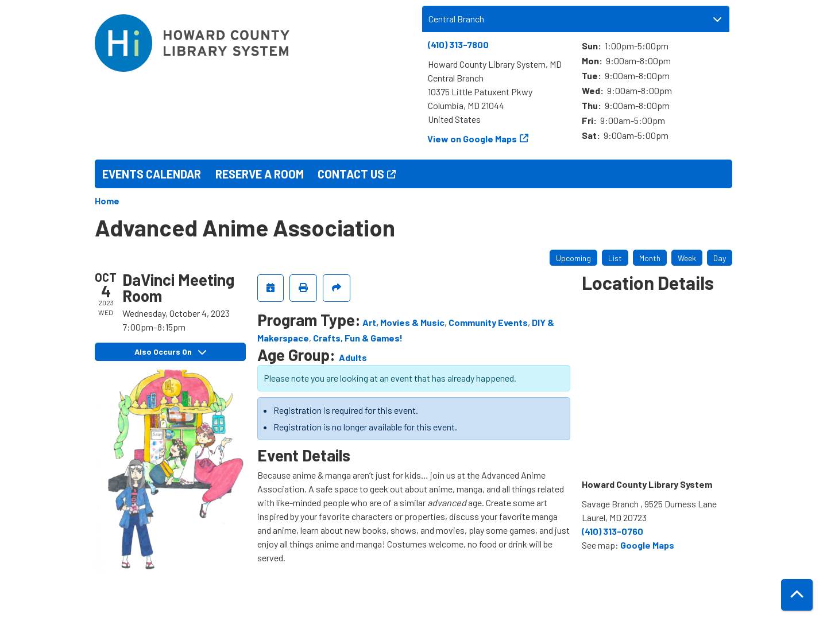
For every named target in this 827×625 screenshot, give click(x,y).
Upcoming (573, 258)
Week (687, 258)
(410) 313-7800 (458, 44)
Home (107, 200)
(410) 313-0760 (612, 531)
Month (649, 258)
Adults (353, 357)
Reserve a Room (259, 174)
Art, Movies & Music (403, 322)
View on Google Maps (472, 138)
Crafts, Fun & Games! (358, 337)
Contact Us (351, 174)
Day (719, 258)
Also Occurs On (170, 351)
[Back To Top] (797, 595)
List (615, 258)
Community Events (488, 322)
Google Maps (647, 544)
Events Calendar (151, 174)
